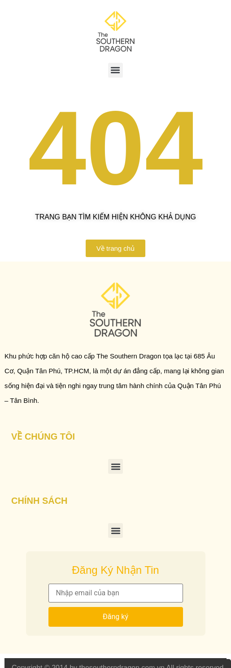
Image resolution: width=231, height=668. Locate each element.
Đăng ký (115, 616)
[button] (115, 70)
